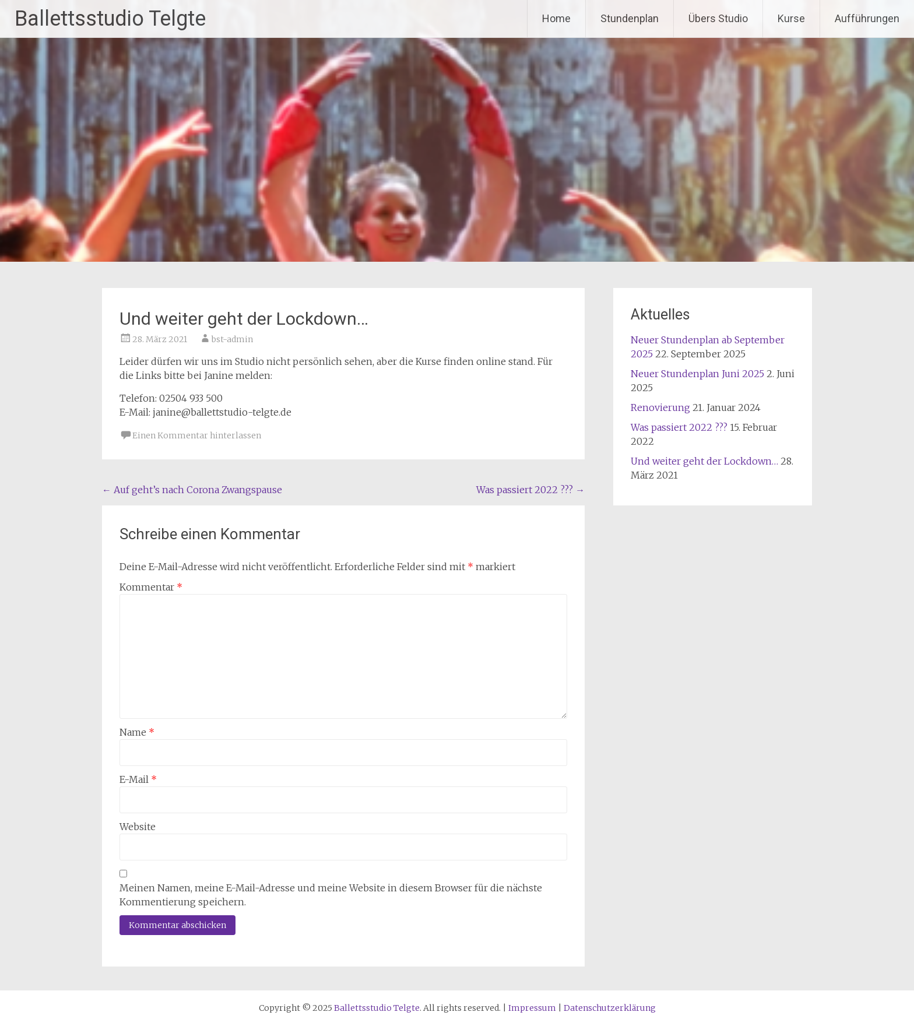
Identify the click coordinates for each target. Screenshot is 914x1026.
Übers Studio (718, 18)
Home (556, 18)
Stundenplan (629, 18)
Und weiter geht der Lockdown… (704, 461)
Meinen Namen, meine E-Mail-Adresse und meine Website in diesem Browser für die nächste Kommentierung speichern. (330, 895)
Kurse (791, 18)
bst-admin (232, 339)
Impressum (532, 1008)
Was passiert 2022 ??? (530, 490)
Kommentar (150, 587)
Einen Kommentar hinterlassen (196, 435)
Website (137, 826)
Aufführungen (867, 18)
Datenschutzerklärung (610, 1008)
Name (136, 732)
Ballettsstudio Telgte (110, 18)
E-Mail (138, 779)
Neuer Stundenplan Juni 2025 (697, 374)
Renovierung (660, 407)
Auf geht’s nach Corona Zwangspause (192, 490)
